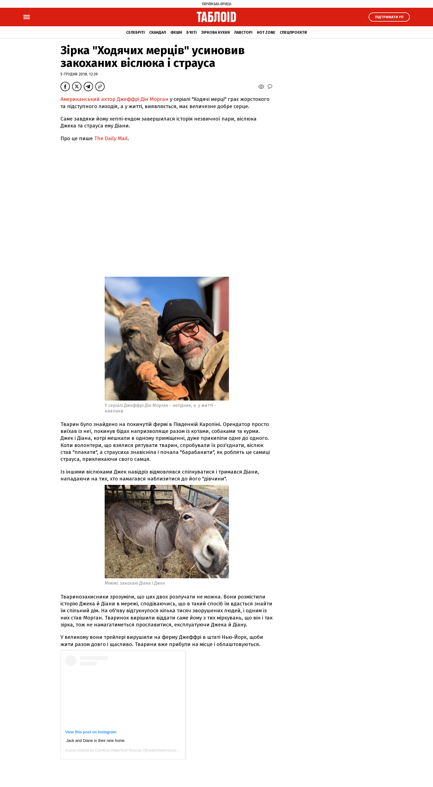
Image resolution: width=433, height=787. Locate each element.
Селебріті (135, 32)
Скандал (157, 32)
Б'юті (191, 32)
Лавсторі (243, 32)
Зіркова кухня (215, 32)
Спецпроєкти (293, 32)
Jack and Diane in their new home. (96, 740)
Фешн (176, 32)
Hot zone (266, 32)
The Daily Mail (111, 138)
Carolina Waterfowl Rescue (118, 750)
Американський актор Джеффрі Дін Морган (114, 99)
